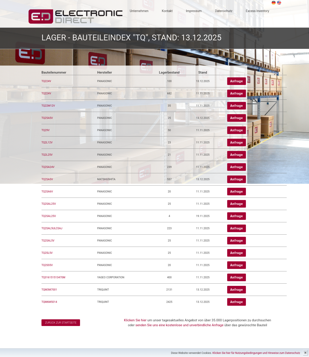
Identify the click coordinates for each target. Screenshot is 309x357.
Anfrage (236, 81)
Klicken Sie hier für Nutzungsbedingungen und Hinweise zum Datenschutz (256, 353)
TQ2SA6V (47, 191)
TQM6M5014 (49, 301)
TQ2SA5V (47, 179)
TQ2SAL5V (47, 240)
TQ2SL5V (47, 252)
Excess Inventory (257, 11)
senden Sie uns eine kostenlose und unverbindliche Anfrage (180, 325)
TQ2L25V (47, 154)
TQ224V (46, 81)
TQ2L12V (47, 142)
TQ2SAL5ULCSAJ (51, 228)
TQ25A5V (47, 118)
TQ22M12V (48, 105)
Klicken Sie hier (135, 320)
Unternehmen (139, 11)
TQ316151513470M (53, 277)
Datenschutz (223, 11)
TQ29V (45, 130)
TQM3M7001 (49, 289)
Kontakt (167, 11)
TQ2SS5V (47, 265)
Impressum (194, 11)
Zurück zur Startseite (60, 322)
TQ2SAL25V (48, 203)
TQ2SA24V (47, 167)
